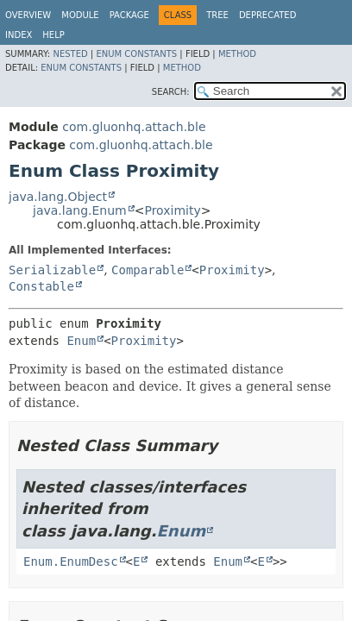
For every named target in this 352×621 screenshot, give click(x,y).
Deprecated (268, 15)
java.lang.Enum (80, 210)
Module (79, 15)
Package (129, 15)
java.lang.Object (58, 197)
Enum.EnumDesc (70, 561)
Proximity (172, 210)
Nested (70, 54)
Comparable (147, 270)
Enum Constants (136, 54)
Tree (217, 15)
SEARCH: (171, 92)
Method (237, 54)
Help (53, 35)
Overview (28, 15)
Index (18, 35)
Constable (41, 286)
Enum (81, 341)
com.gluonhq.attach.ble (133, 127)
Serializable (52, 270)
